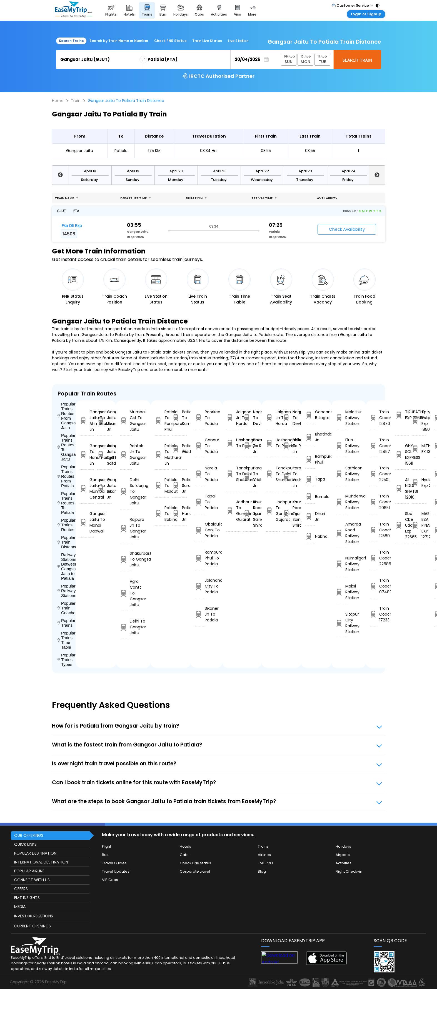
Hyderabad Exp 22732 (418, 482)
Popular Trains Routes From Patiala (67, 476)
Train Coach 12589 (374, 530)
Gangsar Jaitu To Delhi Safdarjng (104, 454)
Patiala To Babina (162, 513)
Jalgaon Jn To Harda (233, 417)
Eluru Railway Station (341, 445)
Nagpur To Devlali (250, 417)
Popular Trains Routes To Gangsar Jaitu (67, 447)
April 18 (90, 171)
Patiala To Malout (162, 485)
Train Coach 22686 (374, 558)
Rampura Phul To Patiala (200, 558)
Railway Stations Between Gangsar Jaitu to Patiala (67, 566)
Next (377, 175)
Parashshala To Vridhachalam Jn (250, 476)
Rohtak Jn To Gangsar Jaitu (126, 454)
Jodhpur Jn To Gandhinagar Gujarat (233, 510)
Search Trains (71, 40)
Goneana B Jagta (310, 414)
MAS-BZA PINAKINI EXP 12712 (418, 525)
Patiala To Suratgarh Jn (179, 485)
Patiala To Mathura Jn (162, 454)
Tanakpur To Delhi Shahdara (233, 473)
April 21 (219, 171)
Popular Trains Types (67, 660)
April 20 (176, 171)
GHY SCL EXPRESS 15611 (402, 454)
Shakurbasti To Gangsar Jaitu (126, 559)
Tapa (310, 479)
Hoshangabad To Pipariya (233, 443)
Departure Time (135, 198)
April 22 (262, 171)
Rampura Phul (310, 459)
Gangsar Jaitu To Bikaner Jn (104, 488)
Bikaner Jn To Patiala (200, 614)
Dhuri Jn (310, 516)
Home (58, 100)
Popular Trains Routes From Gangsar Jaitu (67, 416)
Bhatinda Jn (310, 437)
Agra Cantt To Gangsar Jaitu (126, 593)
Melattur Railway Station (341, 417)
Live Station (238, 40)
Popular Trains (67, 623)
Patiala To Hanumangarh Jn (179, 513)
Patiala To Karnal (179, 417)
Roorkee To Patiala (200, 417)
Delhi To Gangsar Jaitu (126, 627)
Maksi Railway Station (341, 592)
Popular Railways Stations (67, 591)
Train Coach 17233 (374, 614)
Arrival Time (264, 198)
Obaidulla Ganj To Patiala (200, 530)
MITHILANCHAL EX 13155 (418, 448)
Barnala (310, 496)
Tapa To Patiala (200, 502)
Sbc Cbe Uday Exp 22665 (402, 525)
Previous (60, 175)
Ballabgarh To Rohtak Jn (250, 445)
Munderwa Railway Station (341, 502)
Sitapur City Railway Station (341, 622)
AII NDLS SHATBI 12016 (402, 488)
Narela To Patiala (200, 473)
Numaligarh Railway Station (341, 564)
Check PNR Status (170, 40)
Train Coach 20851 (374, 502)
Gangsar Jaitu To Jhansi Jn (104, 420)
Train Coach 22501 (374, 473)
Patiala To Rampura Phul (162, 420)
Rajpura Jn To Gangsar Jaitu (126, 528)
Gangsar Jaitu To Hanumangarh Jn (87, 454)
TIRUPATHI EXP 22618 (402, 414)
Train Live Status (207, 40)
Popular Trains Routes (67, 525)
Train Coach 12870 (374, 417)
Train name (66, 198)
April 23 (305, 171)
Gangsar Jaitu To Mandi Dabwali (87, 522)
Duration (196, 198)
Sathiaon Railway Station (341, 473)
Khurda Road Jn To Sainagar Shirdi (250, 513)
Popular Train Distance (67, 542)
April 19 (133, 171)
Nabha (310, 536)
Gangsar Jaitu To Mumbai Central (87, 488)
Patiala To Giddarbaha (179, 448)
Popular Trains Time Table (67, 640)
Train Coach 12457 (374, 445)
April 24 (348, 171)
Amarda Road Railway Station (341, 532)
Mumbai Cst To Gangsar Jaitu (126, 420)
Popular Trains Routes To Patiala (67, 503)
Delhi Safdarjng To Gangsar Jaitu (126, 491)
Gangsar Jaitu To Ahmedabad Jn (87, 420)
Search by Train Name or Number (118, 40)
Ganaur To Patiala (200, 445)
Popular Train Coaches (67, 608)
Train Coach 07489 (374, 586)
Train (76, 100)
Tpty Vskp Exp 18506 (418, 420)
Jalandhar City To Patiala (200, 586)
